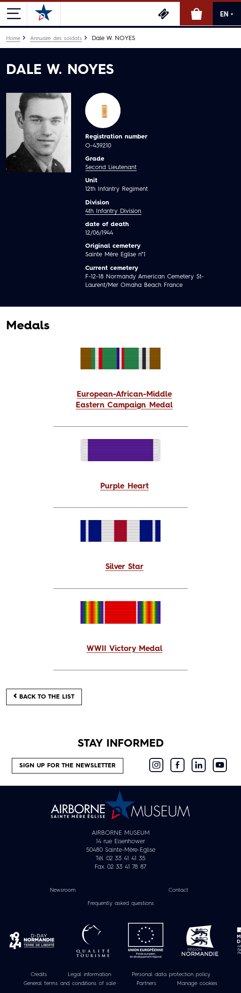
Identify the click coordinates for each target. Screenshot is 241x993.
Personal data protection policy (171, 974)
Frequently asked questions (121, 903)
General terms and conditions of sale (70, 983)
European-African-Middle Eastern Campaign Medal (124, 400)
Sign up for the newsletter (67, 766)
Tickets (163, 13)
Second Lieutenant (111, 167)
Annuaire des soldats (56, 38)
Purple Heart (124, 486)
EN (227, 14)
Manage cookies (197, 983)
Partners (146, 983)
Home (13, 38)
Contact (178, 890)
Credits (39, 974)
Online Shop (196, 13)
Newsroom (63, 890)
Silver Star (124, 567)
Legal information (89, 974)
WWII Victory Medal (124, 649)
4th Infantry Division (113, 211)
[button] (120, 400)
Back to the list (44, 696)
